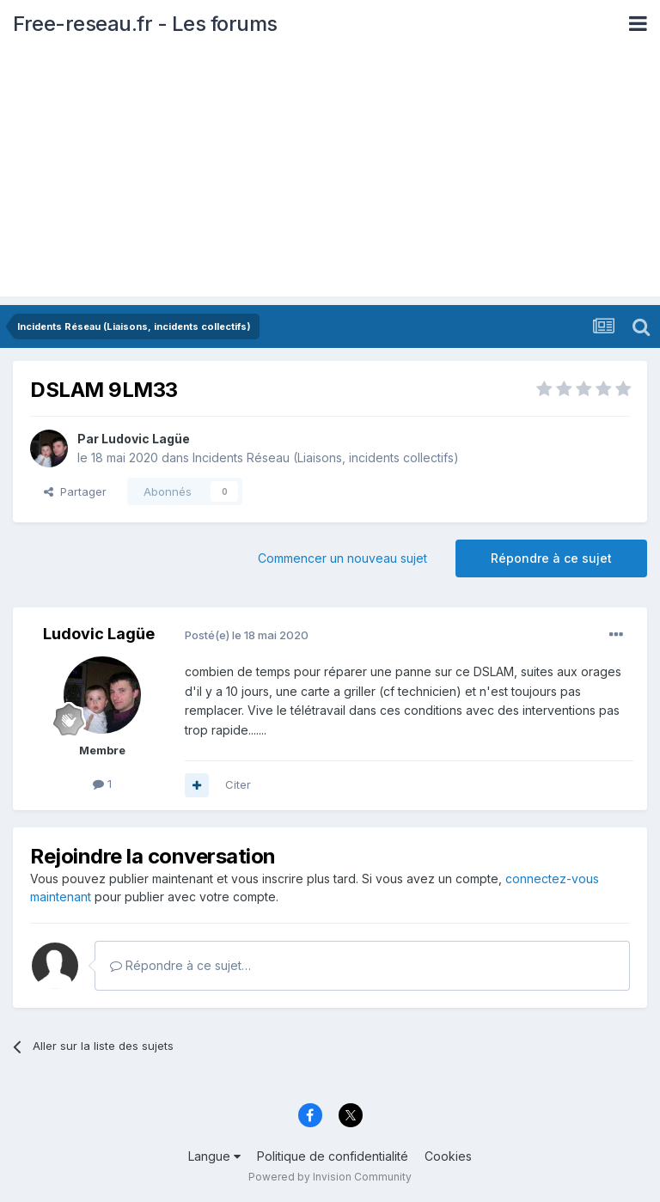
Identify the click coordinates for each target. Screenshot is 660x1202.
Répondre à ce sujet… (180, 965)
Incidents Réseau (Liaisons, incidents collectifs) (325, 457)
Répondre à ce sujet (551, 558)
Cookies (448, 1156)
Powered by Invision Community (330, 1176)
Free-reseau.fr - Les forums (145, 23)
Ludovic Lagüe (145, 438)
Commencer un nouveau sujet (342, 558)
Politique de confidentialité (332, 1156)
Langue (214, 1156)
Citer (238, 784)
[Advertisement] (330, 176)
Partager (75, 491)
